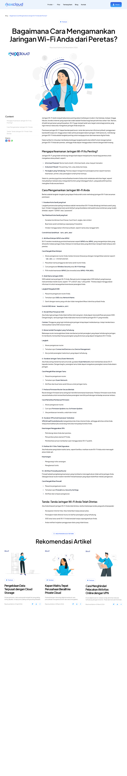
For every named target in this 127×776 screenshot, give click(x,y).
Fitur (58, 4)
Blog (76, 4)
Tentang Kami (67, 4)
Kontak (83, 4)
